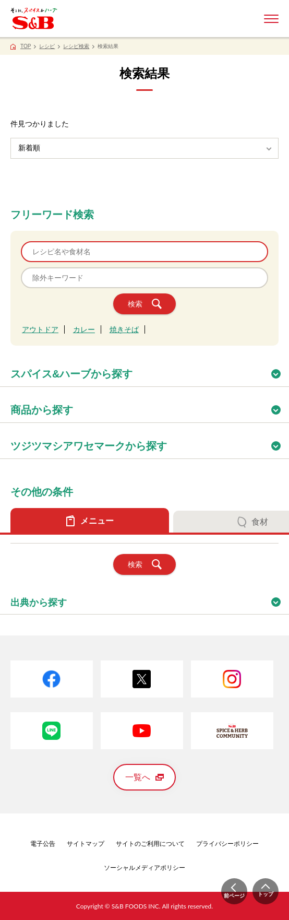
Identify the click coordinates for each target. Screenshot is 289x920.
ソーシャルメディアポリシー (144, 867)
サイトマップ (85, 843)
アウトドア (40, 329)
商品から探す (149, 406)
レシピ (47, 46)
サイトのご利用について (150, 843)
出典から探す (149, 599)
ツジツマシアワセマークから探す (149, 442)
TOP (25, 46)
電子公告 (42, 843)
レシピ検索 (76, 46)
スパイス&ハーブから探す (149, 370)
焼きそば (124, 329)
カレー (84, 329)
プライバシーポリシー (227, 843)
